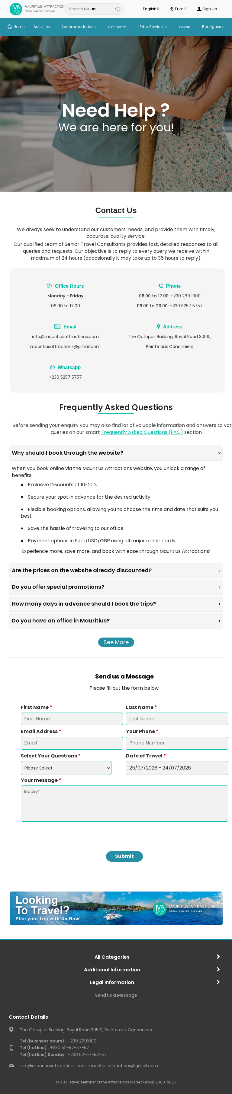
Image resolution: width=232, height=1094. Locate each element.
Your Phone (142, 731)
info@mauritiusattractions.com (65, 337)
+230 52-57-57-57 (54, 1048)
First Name (36, 707)
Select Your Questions (51, 756)
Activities (43, 26)
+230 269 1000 (186, 296)
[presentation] (124, 833)
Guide (184, 27)
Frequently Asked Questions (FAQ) (142, 432)
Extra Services (153, 26)
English (151, 9)
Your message (41, 780)
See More (116, 642)
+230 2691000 (58, 1041)
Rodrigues (212, 26)
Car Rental (117, 27)
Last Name (141, 707)
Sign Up (207, 9)
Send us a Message (116, 995)
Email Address (41, 731)
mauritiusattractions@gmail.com (65, 346)
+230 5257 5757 (186, 306)
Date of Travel (146, 756)
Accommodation (78, 26)
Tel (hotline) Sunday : (43, 1055)
